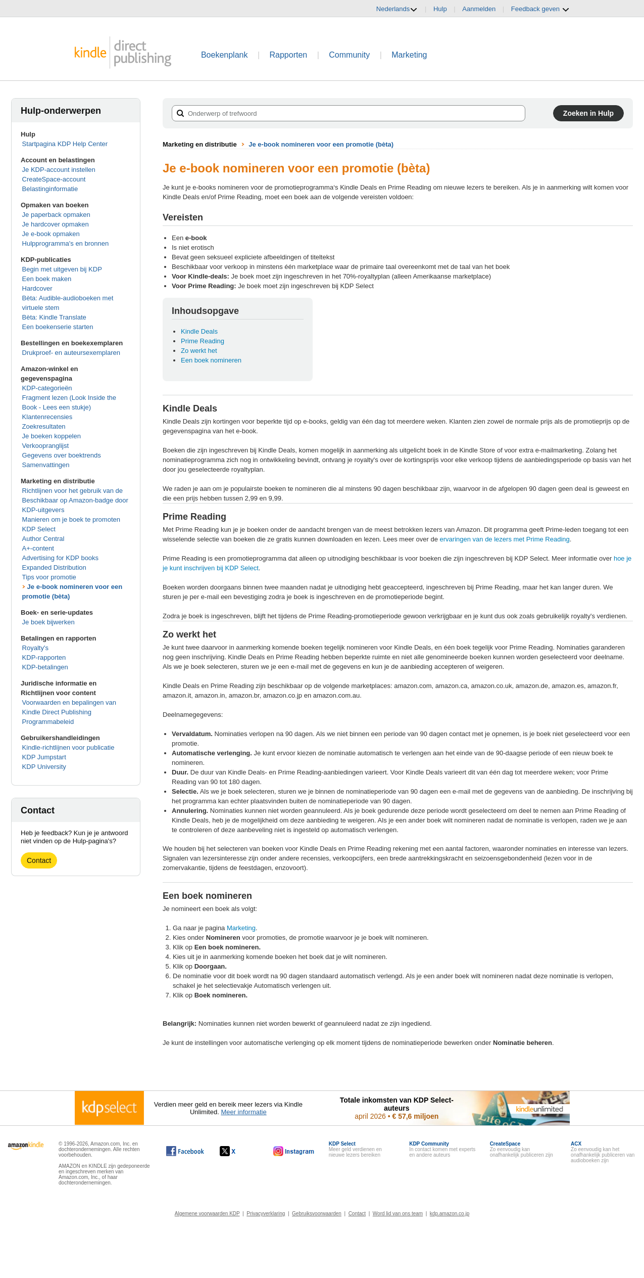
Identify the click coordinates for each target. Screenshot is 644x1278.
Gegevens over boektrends (61, 455)
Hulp (440, 9)
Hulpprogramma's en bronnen (65, 243)
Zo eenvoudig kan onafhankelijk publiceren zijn (521, 1149)
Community (349, 55)
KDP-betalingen (45, 667)
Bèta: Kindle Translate (54, 317)
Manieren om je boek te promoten (71, 519)
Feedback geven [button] (540, 9)
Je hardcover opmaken (55, 224)
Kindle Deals (199, 331)
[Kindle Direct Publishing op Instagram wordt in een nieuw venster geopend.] (294, 1151)
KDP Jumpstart (44, 757)
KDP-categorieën (47, 388)
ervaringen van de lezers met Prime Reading (505, 539)
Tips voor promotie (49, 577)
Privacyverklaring (265, 1213)
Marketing (409, 55)
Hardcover (37, 288)
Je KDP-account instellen (58, 169)
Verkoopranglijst (45, 445)
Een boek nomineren (211, 360)
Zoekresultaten (44, 426)
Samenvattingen (46, 465)
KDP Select (39, 529)
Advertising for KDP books (60, 558)
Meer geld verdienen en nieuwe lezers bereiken (355, 1149)
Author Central (43, 538)
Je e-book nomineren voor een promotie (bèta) (321, 144)
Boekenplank (224, 55)
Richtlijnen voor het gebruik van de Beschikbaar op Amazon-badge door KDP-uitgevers (75, 500)
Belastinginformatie (50, 189)
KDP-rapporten (44, 657)
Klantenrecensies (47, 417)
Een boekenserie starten (57, 327)
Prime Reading (202, 341)
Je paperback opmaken (56, 214)
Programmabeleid (48, 721)
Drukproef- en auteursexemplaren (71, 352)
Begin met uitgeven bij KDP (62, 269)
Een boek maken (47, 279)
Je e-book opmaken (51, 234)
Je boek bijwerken (48, 622)
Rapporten (289, 55)
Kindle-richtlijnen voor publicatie (68, 747)
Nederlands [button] (397, 9)
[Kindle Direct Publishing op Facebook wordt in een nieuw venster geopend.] (185, 1151)
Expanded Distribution (54, 567)
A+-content (38, 548)
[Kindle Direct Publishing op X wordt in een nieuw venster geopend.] (238, 1151)
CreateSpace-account (54, 179)
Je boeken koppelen (51, 436)
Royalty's (35, 648)
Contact (39, 860)
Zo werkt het (199, 350)
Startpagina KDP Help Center (65, 144)
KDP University (44, 766)
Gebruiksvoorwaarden (316, 1213)
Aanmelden (479, 9)
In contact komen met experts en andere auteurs (442, 1149)
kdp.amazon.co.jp (449, 1213)
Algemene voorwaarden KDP (207, 1213)
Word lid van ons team (398, 1213)
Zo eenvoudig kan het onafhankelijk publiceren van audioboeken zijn (602, 1152)
